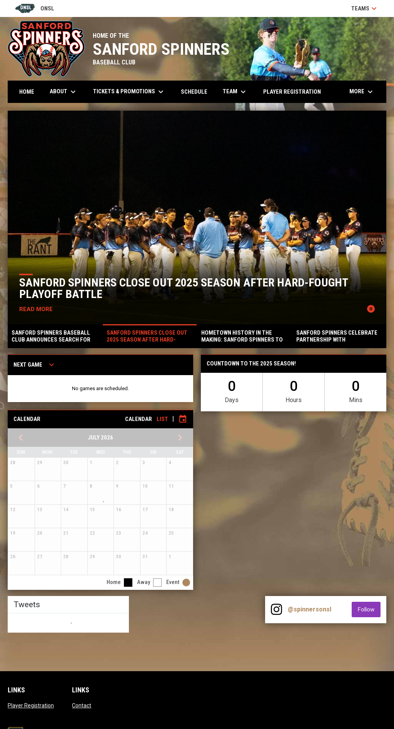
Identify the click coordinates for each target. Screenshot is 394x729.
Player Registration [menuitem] (292, 91)
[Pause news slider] (371, 309)
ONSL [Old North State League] (34, 8)
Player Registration (31, 705)
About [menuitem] (64, 91)
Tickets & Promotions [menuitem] (129, 91)
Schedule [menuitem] (194, 91)
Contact (81, 705)
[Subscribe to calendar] (182, 419)
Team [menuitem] (235, 91)
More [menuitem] (362, 91)
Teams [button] (365, 8)
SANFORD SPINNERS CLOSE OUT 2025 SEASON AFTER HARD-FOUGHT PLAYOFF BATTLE (184, 288)
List (162, 419)
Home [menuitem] (26, 91)
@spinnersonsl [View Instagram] (309, 609)
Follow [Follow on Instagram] (369, 609)
